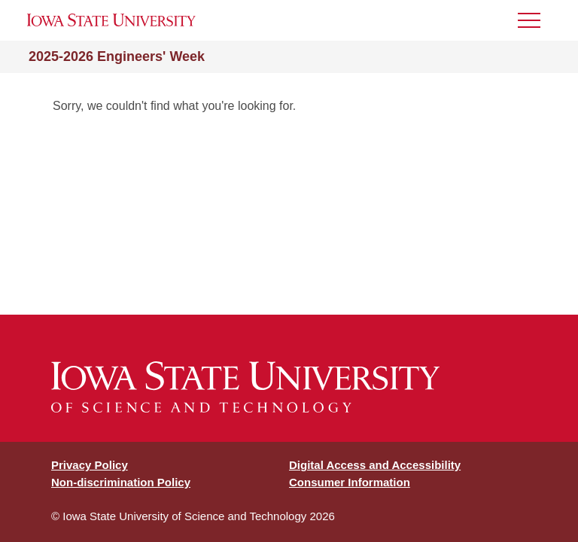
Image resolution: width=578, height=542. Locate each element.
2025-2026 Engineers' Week (117, 56)
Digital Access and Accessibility (375, 464)
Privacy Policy (89, 464)
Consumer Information (349, 482)
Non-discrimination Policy (120, 482)
